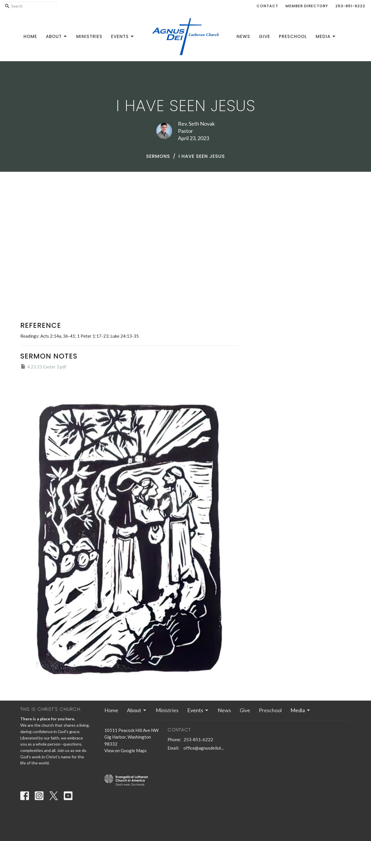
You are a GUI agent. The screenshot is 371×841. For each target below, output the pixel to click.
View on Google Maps (125, 750)
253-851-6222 (350, 6)
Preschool (293, 36)
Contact (267, 6)
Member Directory (306, 6)
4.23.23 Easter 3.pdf (43, 366)
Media (326, 36)
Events (122, 36)
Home (30, 36)
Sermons (158, 156)
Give (264, 36)
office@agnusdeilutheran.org (204, 747)
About (57, 36)
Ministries (89, 36)
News (243, 36)
